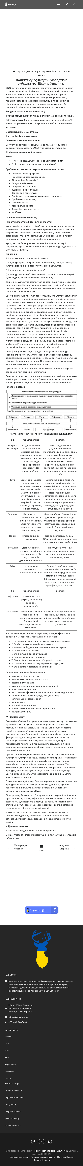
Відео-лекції (10, 1064)
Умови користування (20, 1157)
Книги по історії (12, 1083)
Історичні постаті (13, 1126)
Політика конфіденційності (43, 1157)
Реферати (9, 1071)
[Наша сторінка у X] (41, 1141)
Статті (8, 1078)
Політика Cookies (65, 1157)
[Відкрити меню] (59, 4)
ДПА (7, 1050)
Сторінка (20, 846)
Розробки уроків (13, 1112)
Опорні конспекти (13, 1090)
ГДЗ (7, 1043)
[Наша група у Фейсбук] (34, 1141)
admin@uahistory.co (18, 1017)
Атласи (8, 1036)
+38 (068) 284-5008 (17, 1022)
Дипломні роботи (41, 1160)
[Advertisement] (41, 44)
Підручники (10, 1104)
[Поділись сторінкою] (67, 4)
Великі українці (12, 1119)
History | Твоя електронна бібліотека (51, 1151)
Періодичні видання (14, 1097)
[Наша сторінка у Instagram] (49, 1141)
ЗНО (7, 1057)
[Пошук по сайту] (74, 4)
